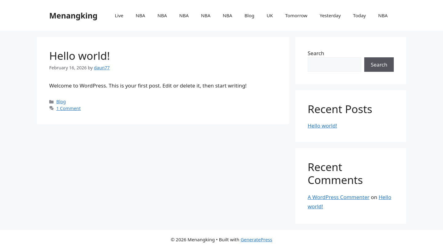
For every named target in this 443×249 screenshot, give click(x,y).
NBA (140, 15)
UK (270, 15)
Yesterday (330, 15)
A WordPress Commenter (338, 197)
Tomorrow (296, 15)
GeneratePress (256, 239)
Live (119, 15)
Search (316, 53)
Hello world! (79, 55)
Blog (249, 15)
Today (359, 15)
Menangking (73, 15)
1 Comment (68, 108)
